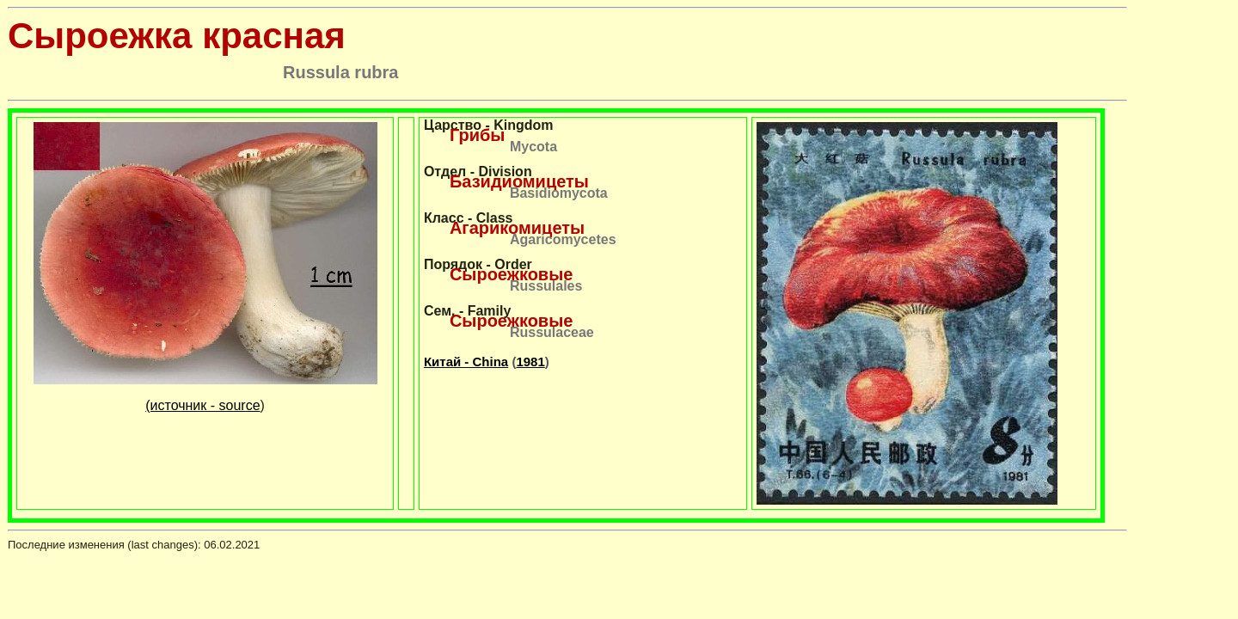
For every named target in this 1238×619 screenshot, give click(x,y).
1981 (530, 361)
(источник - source (202, 405)
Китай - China (466, 361)
